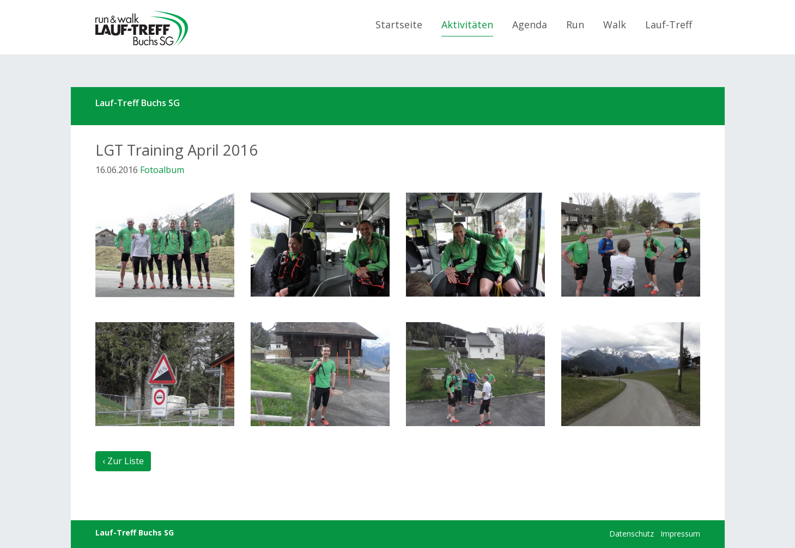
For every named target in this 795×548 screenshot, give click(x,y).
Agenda (529, 24)
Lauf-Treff (668, 24)
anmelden (594, 534)
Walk (614, 24)
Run (575, 24)
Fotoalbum (162, 170)
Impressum (680, 533)
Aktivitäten (467, 24)
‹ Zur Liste (123, 461)
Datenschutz (631, 533)
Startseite (398, 24)
